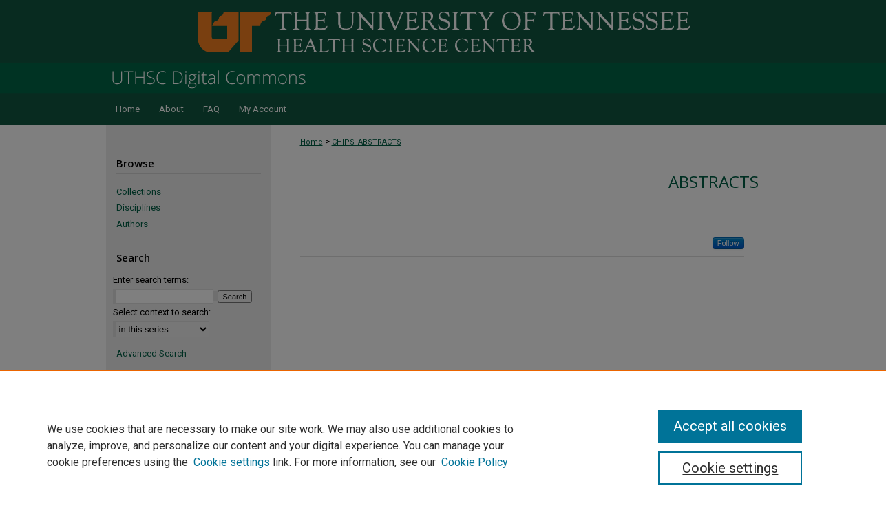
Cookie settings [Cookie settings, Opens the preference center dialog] (730, 468)
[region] (443, 445)
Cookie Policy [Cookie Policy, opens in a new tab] (474, 462)
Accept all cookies (730, 426)
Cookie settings (231, 462)
